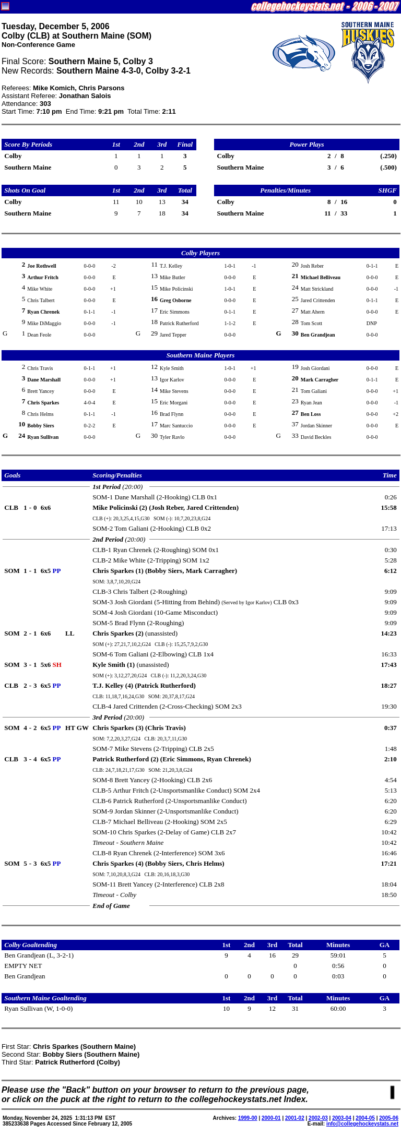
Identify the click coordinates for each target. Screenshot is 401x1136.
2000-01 (271, 1118)
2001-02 (294, 1118)
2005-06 (388, 1118)
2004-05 (365, 1118)
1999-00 (247, 1118)
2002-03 (318, 1118)
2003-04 (341, 1118)
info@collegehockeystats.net (362, 1124)
